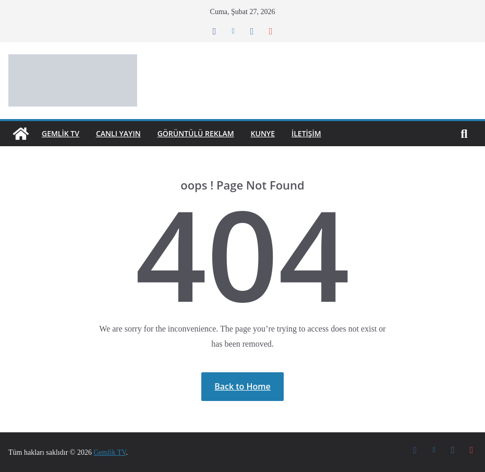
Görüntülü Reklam (206, 133)
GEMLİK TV (63, 133)
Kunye (277, 133)
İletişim (324, 133)
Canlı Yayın (125, 133)
